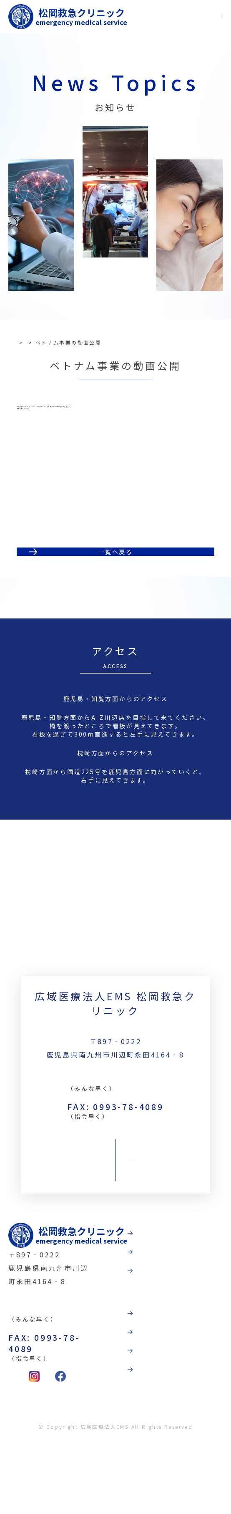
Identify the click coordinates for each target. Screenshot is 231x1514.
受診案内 (184, 1310)
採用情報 (184, 1429)
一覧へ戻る (115, 588)
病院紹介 (184, 1281)
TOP (23, 342)
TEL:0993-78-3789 (116, 1125)
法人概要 (184, 1400)
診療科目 (184, 1339)
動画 (176, 1372)
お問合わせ (115, 1214)
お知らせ (51, 342)
